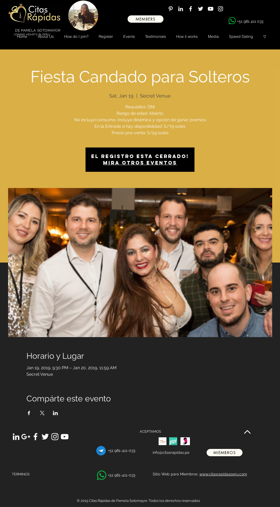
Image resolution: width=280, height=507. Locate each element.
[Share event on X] (42, 413)
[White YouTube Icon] (210, 8)
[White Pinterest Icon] (170, 8)
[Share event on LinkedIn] (55, 413)
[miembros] (225, 452)
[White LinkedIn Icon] (180, 8)
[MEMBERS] (145, 19)
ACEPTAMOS (150, 431)
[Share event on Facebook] (29, 413)
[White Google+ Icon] (25, 436)
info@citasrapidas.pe (171, 452)
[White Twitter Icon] (200, 8)
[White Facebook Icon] (190, 8)
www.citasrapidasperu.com (223, 474)
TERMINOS (21, 474)
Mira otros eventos (140, 163)
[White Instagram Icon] (220, 8)
